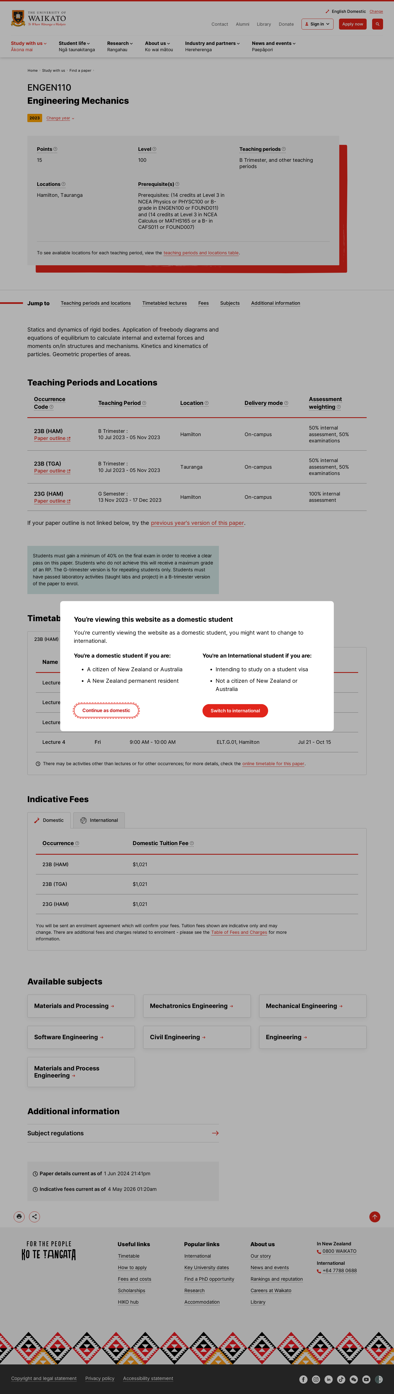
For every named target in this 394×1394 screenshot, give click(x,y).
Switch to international (235, 710)
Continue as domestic (106, 710)
